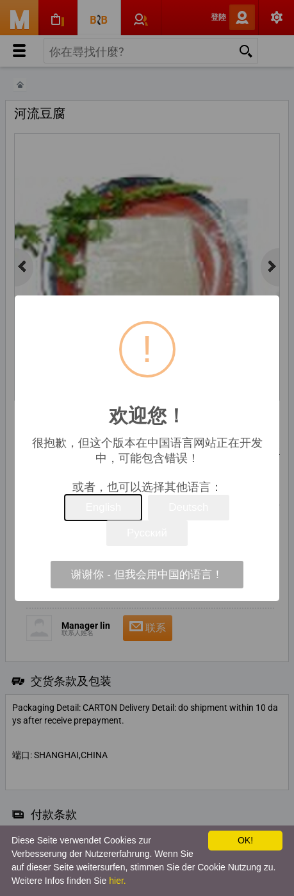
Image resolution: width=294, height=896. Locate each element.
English (103, 507)
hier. (117, 880)
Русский (147, 533)
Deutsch (188, 507)
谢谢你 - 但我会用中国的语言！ (146, 574)
